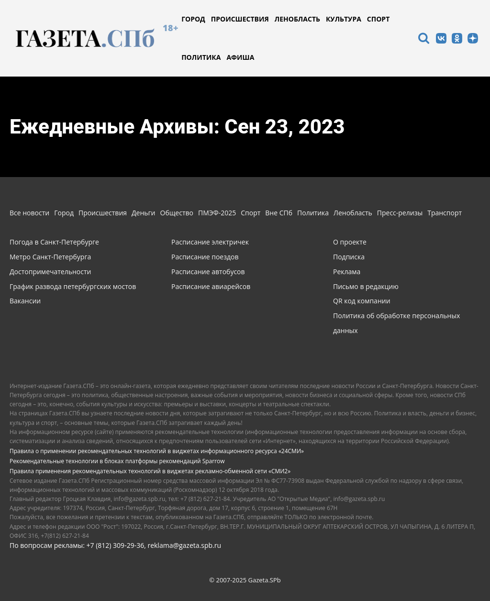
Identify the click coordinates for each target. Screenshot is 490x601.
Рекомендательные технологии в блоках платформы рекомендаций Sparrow (117, 461)
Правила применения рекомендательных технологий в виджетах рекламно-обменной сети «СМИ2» (150, 471)
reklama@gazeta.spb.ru (184, 545)
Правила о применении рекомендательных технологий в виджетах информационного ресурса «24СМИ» (157, 451)
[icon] (423, 39)
